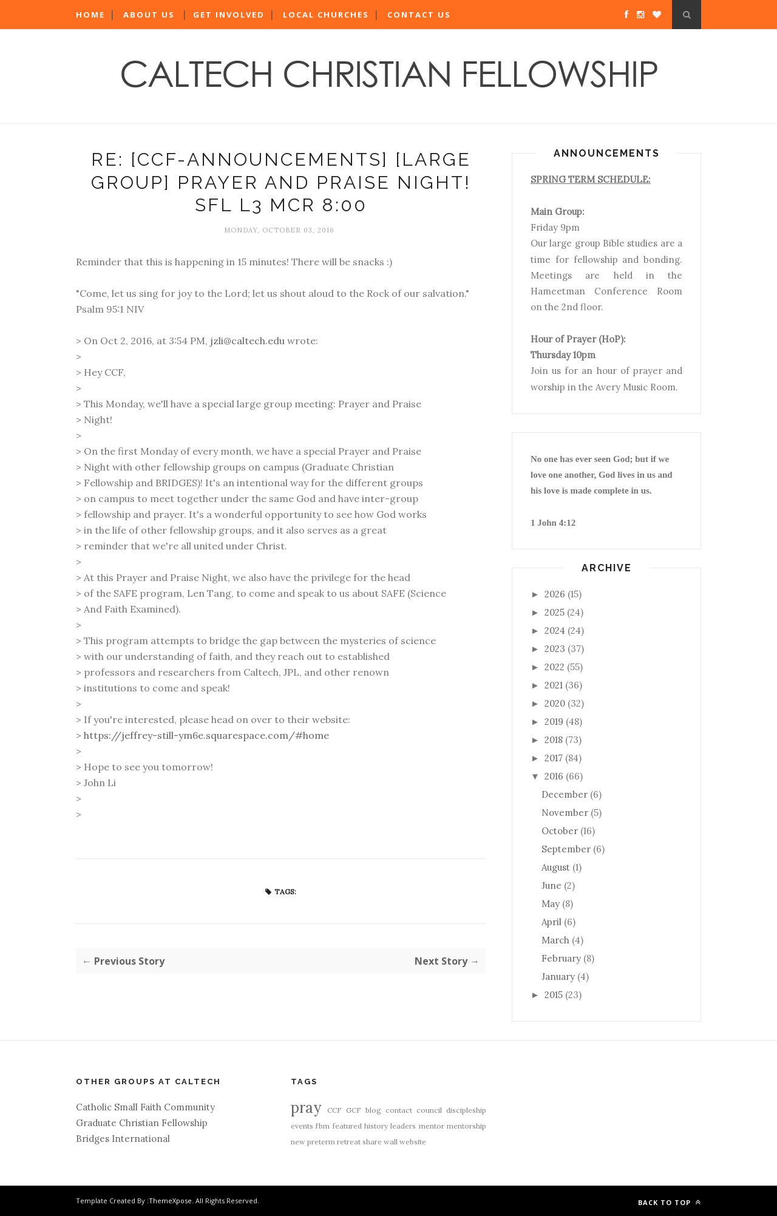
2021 (554, 685)
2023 (555, 648)
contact (398, 1110)
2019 (554, 721)
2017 (554, 758)
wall (391, 1141)
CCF (334, 1110)
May (550, 903)
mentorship (466, 1125)
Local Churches (326, 14)
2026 (555, 594)
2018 (554, 740)
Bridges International (123, 1138)
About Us (149, 14)
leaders (403, 1125)
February (561, 958)
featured (347, 1125)
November (564, 812)
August (555, 867)
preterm (321, 1141)
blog (373, 1110)
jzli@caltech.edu (247, 341)
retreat (349, 1141)
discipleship (466, 1110)
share (372, 1141)
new (298, 1141)
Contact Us (419, 14)
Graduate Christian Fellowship (142, 1123)
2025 (555, 612)
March (555, 940)
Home (90, 14)
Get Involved (229, 14)
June (551, 885)
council (429, 1110)
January (558, 976)
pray (306, 1107)
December (564, 794)
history (376, 1125)
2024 (555, 630)
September (566, 849)
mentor (431, 1125)
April (551, 922)
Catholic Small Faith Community (145, 1107)
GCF (353, 1110)
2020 (555, 703)
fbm (323, 1125)
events (302, 1125)
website (412, 1141)
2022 (555, 667)
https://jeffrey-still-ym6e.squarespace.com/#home (206, 735)
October (559, 831)
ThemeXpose (170, 1200)
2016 (554, 776)
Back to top (669, 1202)
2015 (554, 994)
